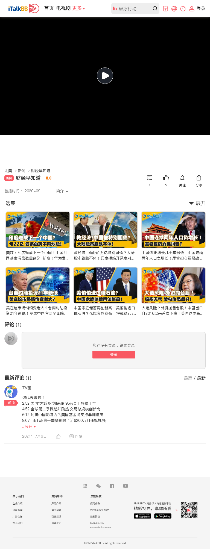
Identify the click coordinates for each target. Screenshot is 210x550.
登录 (113, 354)
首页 (49, 8)
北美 (10, 170)
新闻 (24, 170)
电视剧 (63, 8)
